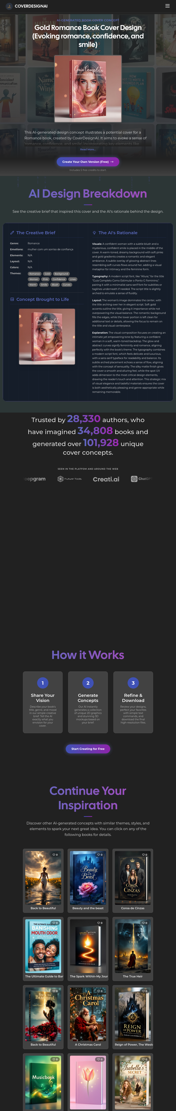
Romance (35, 273)
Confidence (59, 279)
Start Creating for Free (87, 749)
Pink (45, 279)
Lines (73, 279)
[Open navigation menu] (167, 6)
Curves (66, 284)
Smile (44, 284)
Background (61, 273)
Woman (34, 279)
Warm (33, 284)
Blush (55, 284)
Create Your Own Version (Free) (88, 162)
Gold (47, 273)
